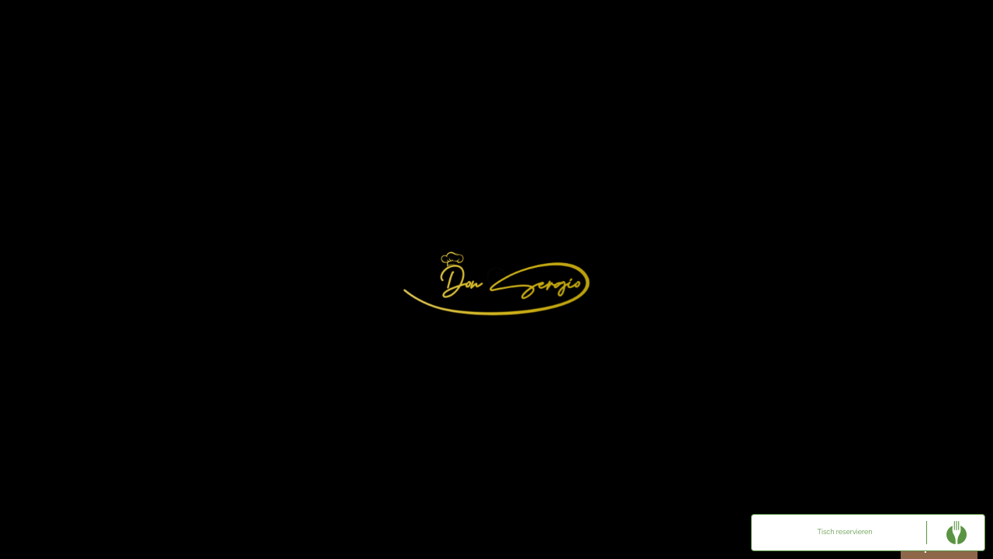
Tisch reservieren (845, 532)
